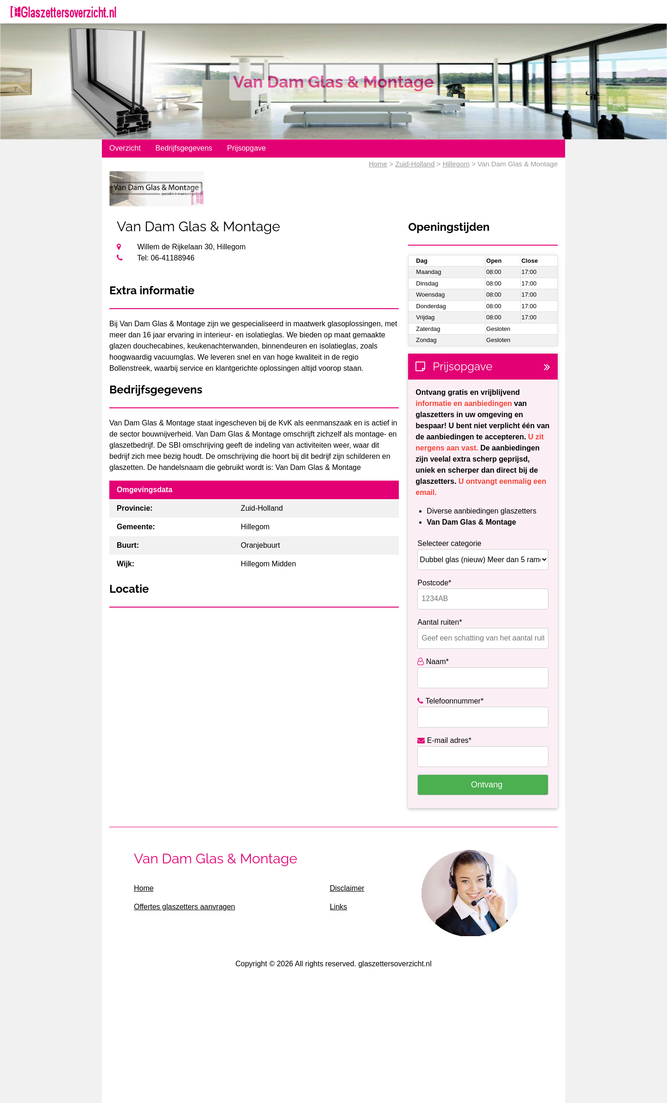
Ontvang (487, 784)
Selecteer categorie (449, 543)
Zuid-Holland (414, 164)
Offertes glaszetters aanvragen (184, 907)
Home (378, 164)
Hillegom (455, 164)
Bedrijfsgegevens (184, 148)
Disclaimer (347, 888)
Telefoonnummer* (450, 701)
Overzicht (125, 148)
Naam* (432, 662)
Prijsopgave (246, 148)
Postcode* (434, 583)
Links (338, 907)
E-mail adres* (444, 740)
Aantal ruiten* (439, 622)
